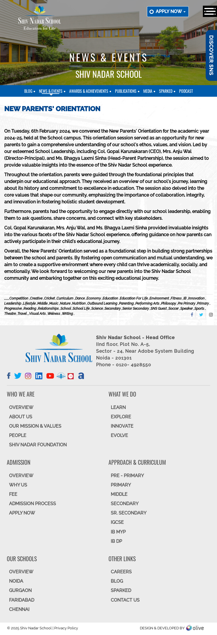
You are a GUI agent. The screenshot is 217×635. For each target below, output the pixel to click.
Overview (21, 571)
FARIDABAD (21, 600)
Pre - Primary (127, 475)
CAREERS (121, 571)
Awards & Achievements (88, 91)
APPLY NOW (22, 513)
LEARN (118, 407)
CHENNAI (19, 609)
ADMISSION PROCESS (32, 503)
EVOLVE (119, 435)
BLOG (117, 581)
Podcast (186, 91)
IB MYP (118, 532)
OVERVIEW (21, 407)
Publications (125, 91)
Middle (119, 494)
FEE (13, 494)
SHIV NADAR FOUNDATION (38, 444)
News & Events (50, 91)
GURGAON (20, 590)
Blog (28, 91)
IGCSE (117, 522)
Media (147, 91)
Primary (121, 485)
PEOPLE (17, 435)
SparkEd (165, 91)
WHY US (18, 485)
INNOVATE (122, 426)
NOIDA (16, 581)
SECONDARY (124, 503)
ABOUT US (20, 416)
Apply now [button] (171, 11)
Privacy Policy (66, 628)
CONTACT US (125, 600)
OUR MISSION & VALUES (35, 426)
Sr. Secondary (128, 513)
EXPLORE (121, 416)
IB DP (116, 541)
